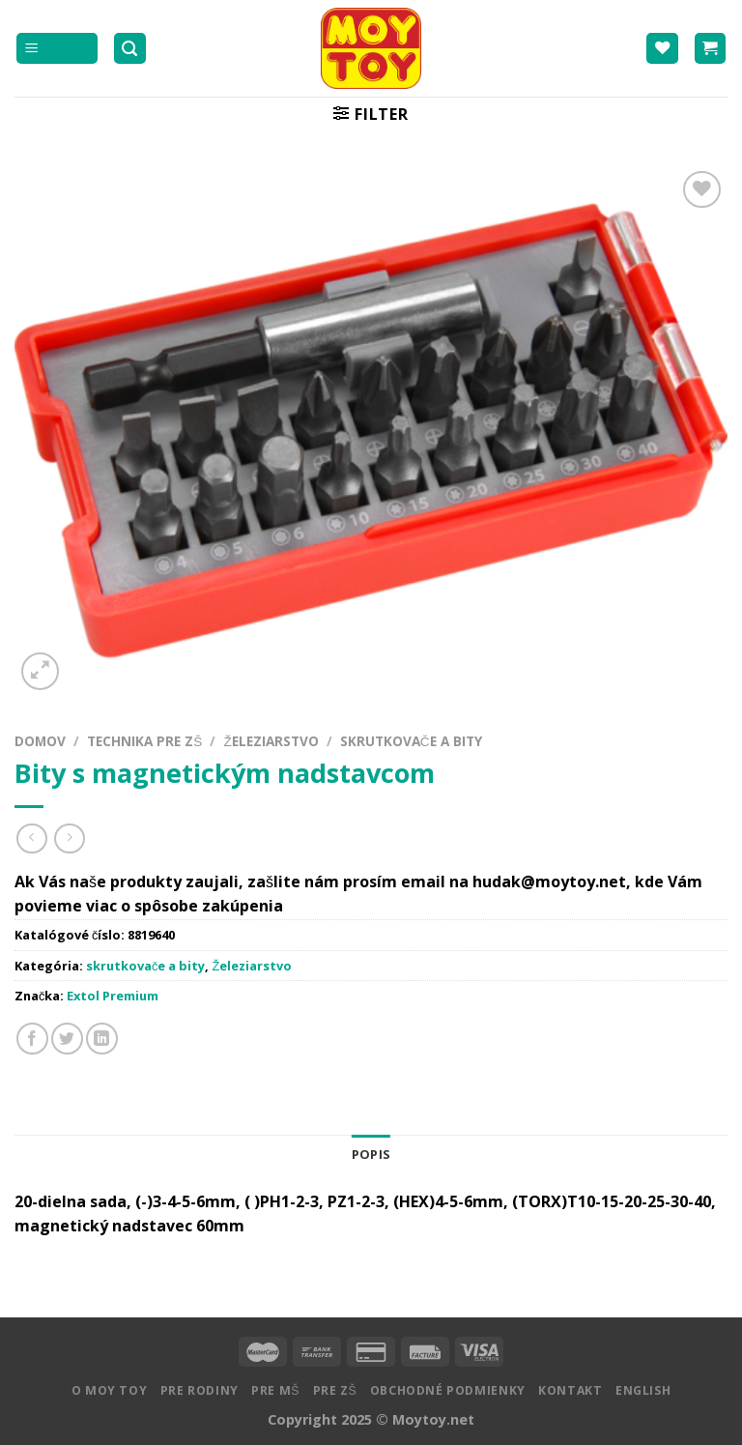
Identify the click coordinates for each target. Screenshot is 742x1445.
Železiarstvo (270, 741)
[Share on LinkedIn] (102, 1039)
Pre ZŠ (335, 1390)
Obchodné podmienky (448, 1390)
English (643, 1390)
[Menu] (57, 49)
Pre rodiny (199, 1390)
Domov (40, 741)
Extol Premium (112, 995)
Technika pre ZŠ (144, 741)
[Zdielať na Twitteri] (67, 1039)
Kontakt (570, 1390)
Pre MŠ (275, 1390)
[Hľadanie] (130, 49)
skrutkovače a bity (411, 741)
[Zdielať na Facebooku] (32, 1039)
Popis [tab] (371, 1154)
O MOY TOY (109, 1390)
